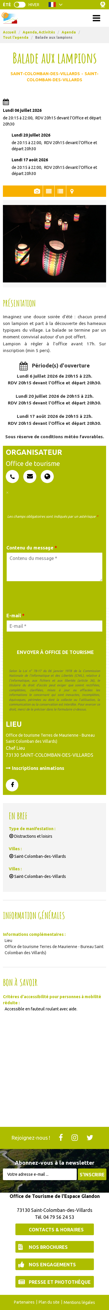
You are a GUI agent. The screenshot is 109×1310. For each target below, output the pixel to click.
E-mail (15, 615)
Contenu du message (31, 547)
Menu (54, 18)
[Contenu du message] (54, 566)
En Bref (60, 191)
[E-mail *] (54, 626)
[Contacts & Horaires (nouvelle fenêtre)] (54, 1229)
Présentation (48, 191)
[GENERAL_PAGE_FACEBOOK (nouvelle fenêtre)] (12, 785)
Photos (37, 191)
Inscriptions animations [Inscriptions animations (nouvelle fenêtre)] (38, 768)
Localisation (72, 191)
